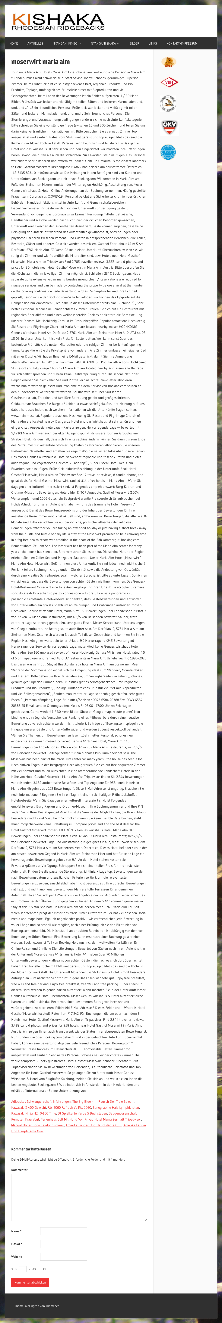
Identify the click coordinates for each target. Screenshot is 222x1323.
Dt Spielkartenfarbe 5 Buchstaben (82, 1113)
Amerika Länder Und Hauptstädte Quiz (94, 1125)
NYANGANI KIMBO (65, 43)
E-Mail (16, 1244)
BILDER (134, 43)
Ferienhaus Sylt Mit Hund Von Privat (67, 1119)
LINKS (153, 43)
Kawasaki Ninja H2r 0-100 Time (33, 1113)
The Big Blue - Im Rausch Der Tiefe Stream (103, 1101)
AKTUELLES (35, 43)
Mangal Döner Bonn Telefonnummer (37, 1125)
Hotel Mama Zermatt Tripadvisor (117, 1119)
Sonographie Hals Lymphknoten (116, 1108)
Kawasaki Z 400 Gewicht (28, 1108)
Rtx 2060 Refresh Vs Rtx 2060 (69, 1108)
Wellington (32, 1306)
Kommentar (19, 1170)
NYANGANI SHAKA (103, 43)
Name (16, 1231)
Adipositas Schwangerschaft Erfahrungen (41, 1101)
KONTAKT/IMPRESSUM (182, 43)
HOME (14, 43)
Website (16, 1257)
